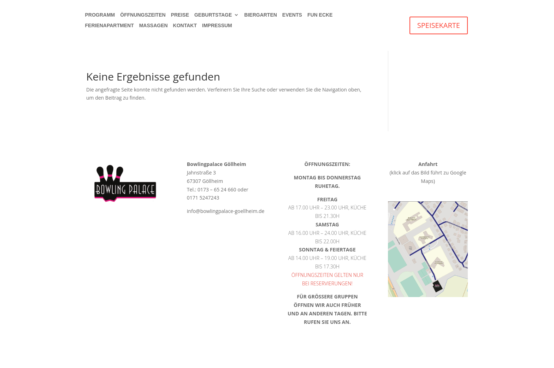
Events (292, 15)
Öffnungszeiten (142, 15)
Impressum (217, 25)
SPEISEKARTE (438, 25)
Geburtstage (213, 15)
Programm (100, 15)
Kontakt (185, 25)
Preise (180, 15)
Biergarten (260, 15)
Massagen (153, 25)
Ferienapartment (109, 25)
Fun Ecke (320, 15)
